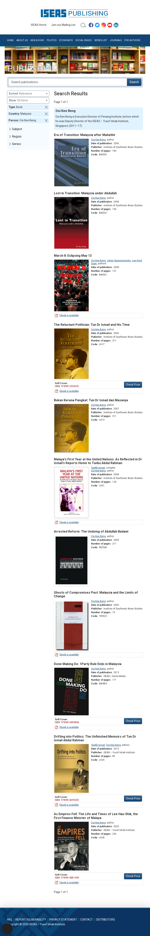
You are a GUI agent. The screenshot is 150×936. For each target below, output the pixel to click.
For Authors (132, 40)
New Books (37, 40)
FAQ (9, 919)
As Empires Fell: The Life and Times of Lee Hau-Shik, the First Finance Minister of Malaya (96, 816)
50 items (28, 100)
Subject (17, 129)
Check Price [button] (133, 384)
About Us (22, 40)
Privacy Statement (63, 919)
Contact (86, 919)
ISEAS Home (38, 24)
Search (134, 82)
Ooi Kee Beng (98, 139)
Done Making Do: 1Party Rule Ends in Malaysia (87, 664)
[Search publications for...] (68, 82)
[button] (46, 107)
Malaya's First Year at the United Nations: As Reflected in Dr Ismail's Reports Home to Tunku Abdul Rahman (98, 461)
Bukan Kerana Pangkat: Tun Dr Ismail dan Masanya (91, 400)
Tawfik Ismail (98, 467)
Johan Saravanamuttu (119, 260)
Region (16, 136)
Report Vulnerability (30, 919)
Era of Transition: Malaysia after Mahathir (84, 135)
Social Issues (83, 40)
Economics (66, 40)
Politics (51, 40)
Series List (100, 40)
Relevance (28, 94)
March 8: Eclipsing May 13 (73, 255)
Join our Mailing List (63, 24)
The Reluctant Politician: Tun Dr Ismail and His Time (92, 325)
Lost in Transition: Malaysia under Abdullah (85, 193)
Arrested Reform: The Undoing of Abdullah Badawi (91, 531)
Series (16, 144)
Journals (116, 40)
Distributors (105, 919)
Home (10, 40)
